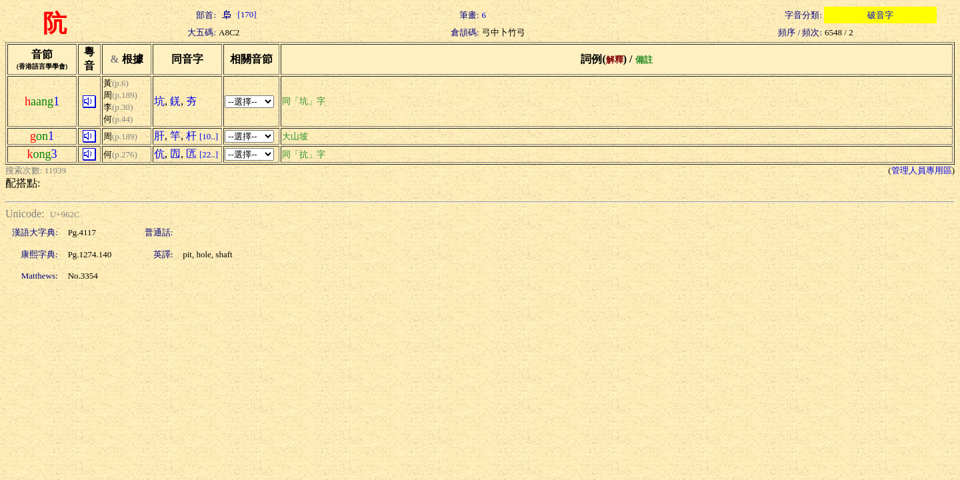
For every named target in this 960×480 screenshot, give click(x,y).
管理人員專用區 (921, 170)
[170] (237, 14)
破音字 (880, 15)
